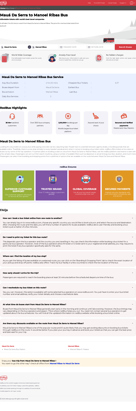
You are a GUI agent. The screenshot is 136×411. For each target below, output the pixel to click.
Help (89, 3)
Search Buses (125, 47)
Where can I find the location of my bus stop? (24, 256)
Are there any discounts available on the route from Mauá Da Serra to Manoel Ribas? (43, 323)
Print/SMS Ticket (99, 3)
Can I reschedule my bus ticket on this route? (24, 288)
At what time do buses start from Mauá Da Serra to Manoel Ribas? (34, 304)
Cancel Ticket (112, 3)
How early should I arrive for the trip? (21, 273)
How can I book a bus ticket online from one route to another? (32, 218)
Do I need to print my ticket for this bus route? (25, 237)
